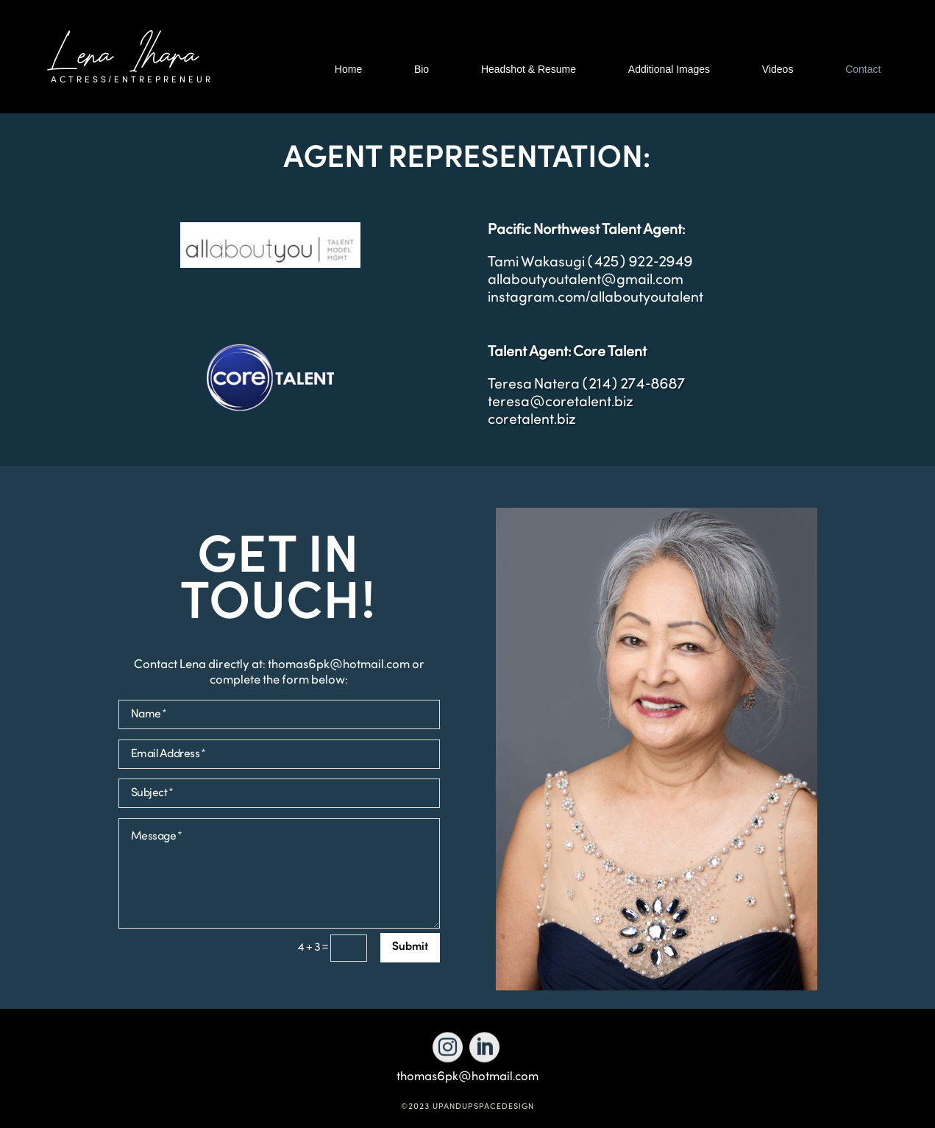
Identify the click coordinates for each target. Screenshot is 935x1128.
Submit (410, 947)
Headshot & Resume (528, 69)
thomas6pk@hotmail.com (467, 1077)
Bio (421, 69)
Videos (778, 69)
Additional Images (669, 69)
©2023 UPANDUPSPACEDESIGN (467, 1107)
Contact (863, 69)
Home (348, 69)
